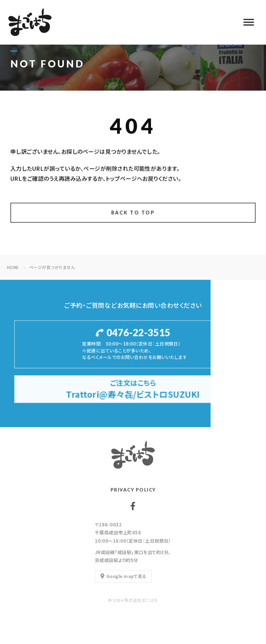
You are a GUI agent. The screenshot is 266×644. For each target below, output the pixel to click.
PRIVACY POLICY (133, 490)
